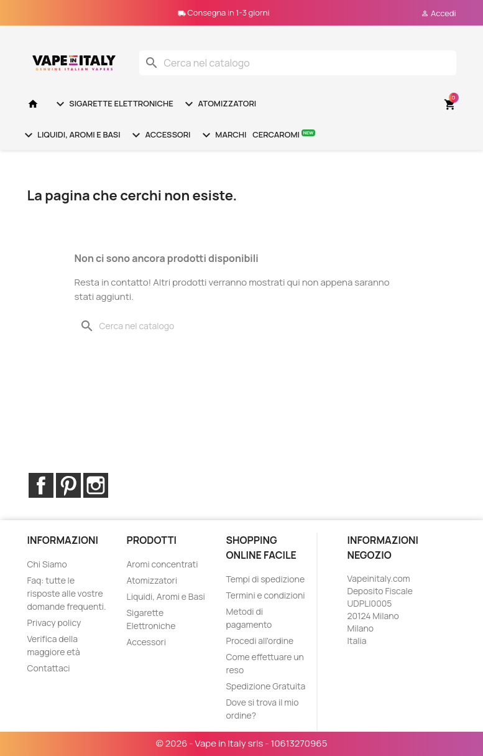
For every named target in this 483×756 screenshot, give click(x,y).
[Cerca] (297, 62)
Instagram (95, 485)
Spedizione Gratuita (265, 686)
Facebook (41, 485)
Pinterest (68, 485)
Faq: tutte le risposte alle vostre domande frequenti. (66, 593)
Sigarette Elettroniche (113, 103)
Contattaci (48, 668)
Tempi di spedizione (265, 579)
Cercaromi (283, 134)
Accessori (160, 135)
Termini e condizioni (265, 595)
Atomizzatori (219, 103)
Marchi (223, 135)
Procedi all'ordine (259, 640)
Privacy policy (54, 622)
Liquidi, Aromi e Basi (71, 135)
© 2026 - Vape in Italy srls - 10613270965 (242, 743)
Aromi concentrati (162, 564)
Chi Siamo (47, 564)
